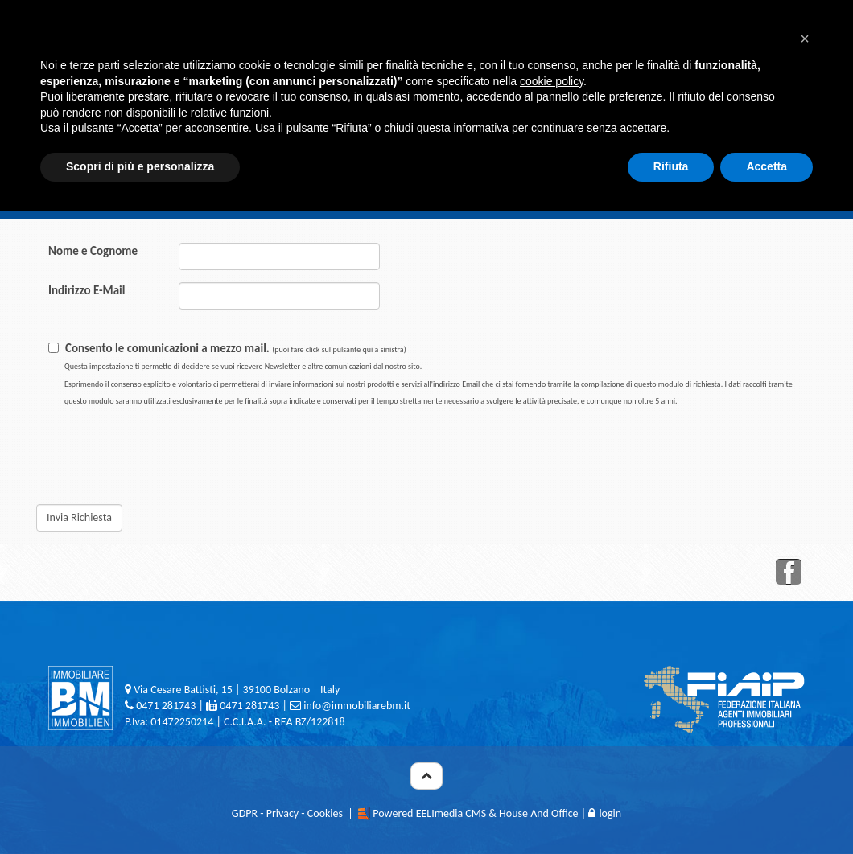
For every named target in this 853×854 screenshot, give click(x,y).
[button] (805, 38)
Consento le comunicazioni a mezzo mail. (428, 373)
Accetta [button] (766, 166)
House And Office (539, 813)
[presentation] (366, 452)
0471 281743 (166, 705)
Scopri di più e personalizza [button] (140, 166)
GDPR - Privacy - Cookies (287, 813)
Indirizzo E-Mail (86, 290)
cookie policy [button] (551, 81)
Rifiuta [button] (671, 166)
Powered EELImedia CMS (429, 813)
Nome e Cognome (93, 251)
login (604, 813)
